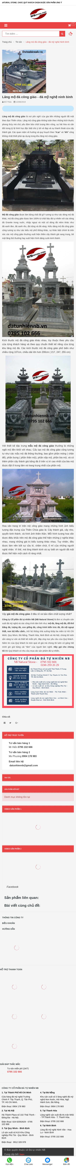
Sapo (21, 1154)
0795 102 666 (14, 1072)
